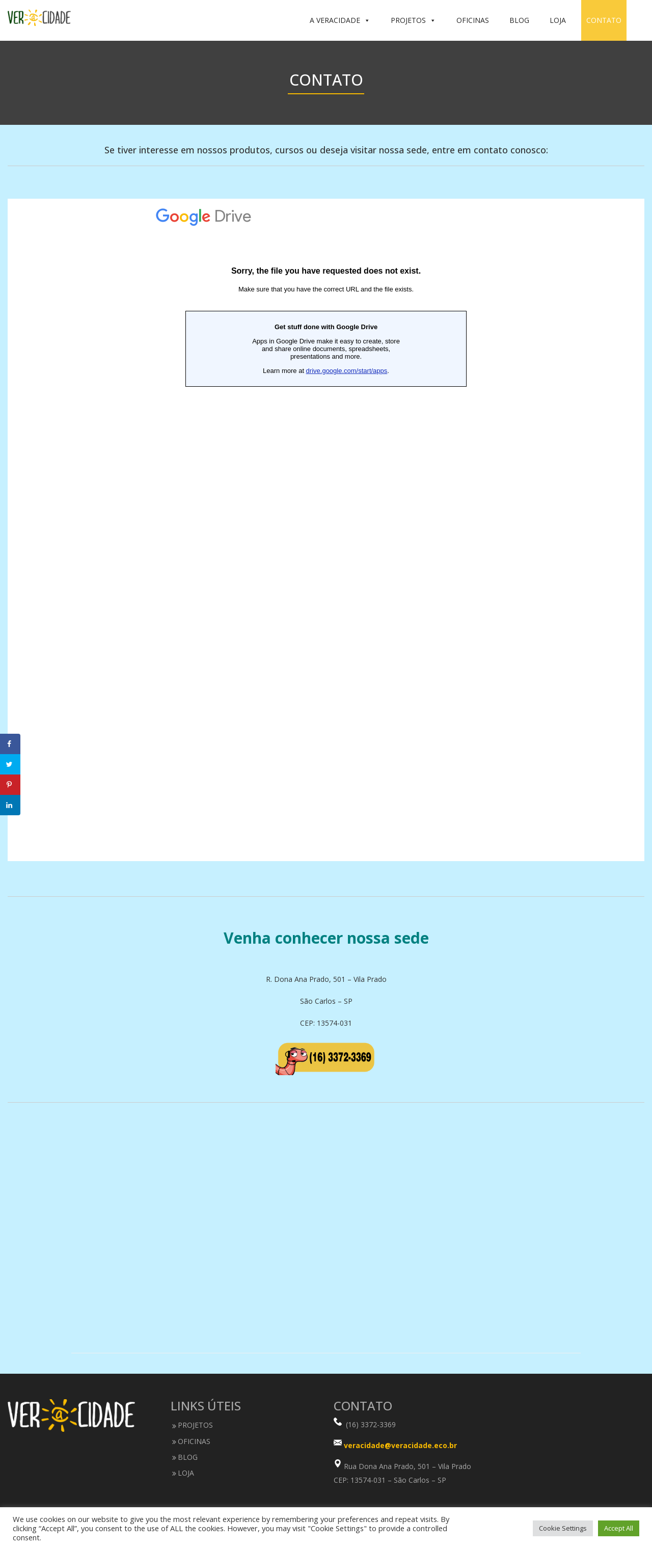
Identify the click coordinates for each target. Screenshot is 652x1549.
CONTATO (603, 20)
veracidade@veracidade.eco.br (400, 1446)
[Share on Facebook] (10, 744)
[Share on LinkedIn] (10, 805)
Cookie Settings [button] (563, 1528)
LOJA (558, 20)
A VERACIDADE (340, 20)
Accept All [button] (618, 1528)
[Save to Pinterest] (10, 784)
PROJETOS (413, 20)
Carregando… (326, 530)
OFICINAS (472, 20)
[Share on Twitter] (10, 764)
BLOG (519, 20)
